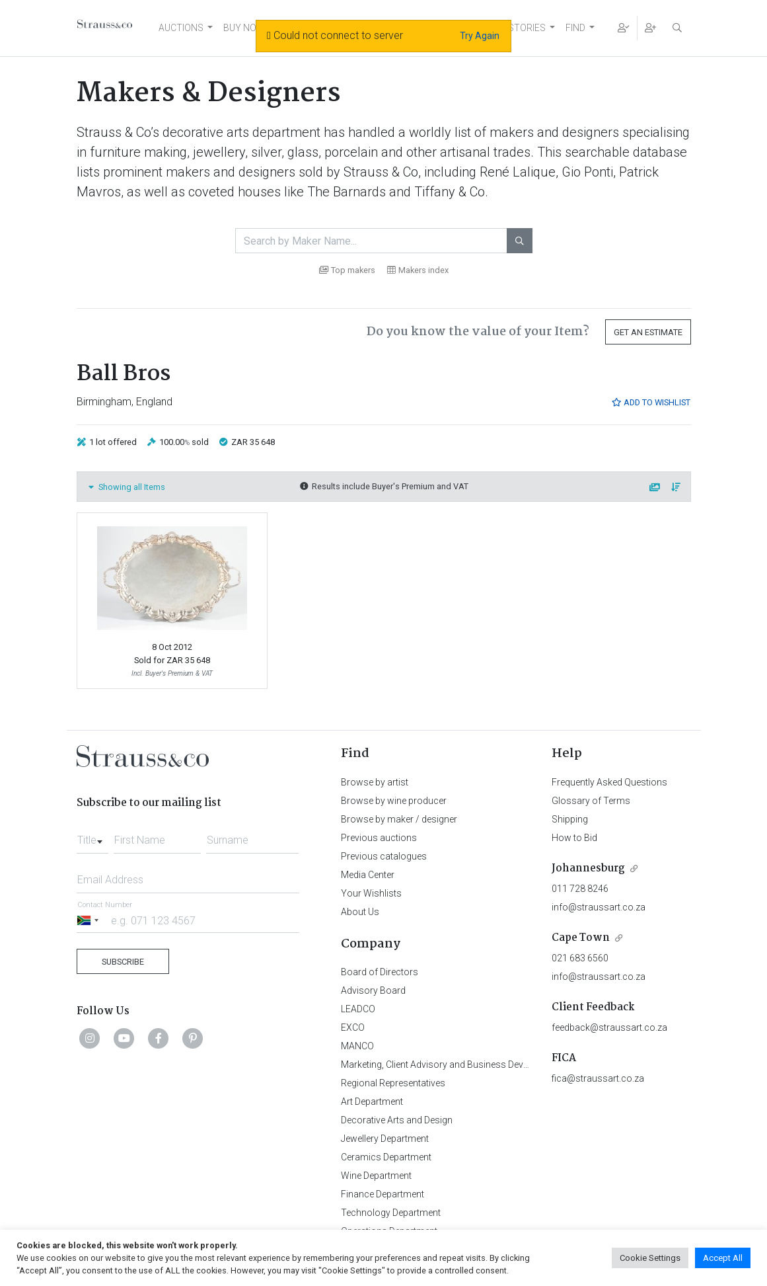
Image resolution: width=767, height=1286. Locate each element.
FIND (575, 27)
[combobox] (92, 836)
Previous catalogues (384, 856)
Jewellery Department (385, 1138)
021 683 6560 (580, 958)
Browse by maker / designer (399, 819)
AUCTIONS (181, 27)
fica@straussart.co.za (598, 1078)
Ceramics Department (386, 1157)
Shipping (570, 819)
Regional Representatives (393, 1083)
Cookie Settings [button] (650, 1258)
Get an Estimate (648, 332)
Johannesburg (588, 868)
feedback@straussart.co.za (609, 1027)
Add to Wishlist (650, 402)
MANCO (357, 1046)
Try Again (479, 35)
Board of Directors (379, 972)
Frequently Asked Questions (609, 782)
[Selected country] (89, 920)
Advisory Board (373, 990)
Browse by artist (374, 782)
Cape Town (581, 938)
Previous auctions (379, 837)
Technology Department (391, 1212)
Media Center (367, 874)
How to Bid (574, 837)
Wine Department (376, 1175)
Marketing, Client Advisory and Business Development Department (476, 1064)
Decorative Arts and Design (397, 1120)
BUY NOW (244, 27)
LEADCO (358, 1009)
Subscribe (123, 962)
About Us (360, 911)
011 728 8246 (580, 888)
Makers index (418, 270)
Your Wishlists (371, 893)
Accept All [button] (723, 1258)
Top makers (347, 270)
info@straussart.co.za (598, 907)
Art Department (372, 1101)
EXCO (353, 1027)
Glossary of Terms (591, 800)
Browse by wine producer (394, 800)
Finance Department (382, 1194)
